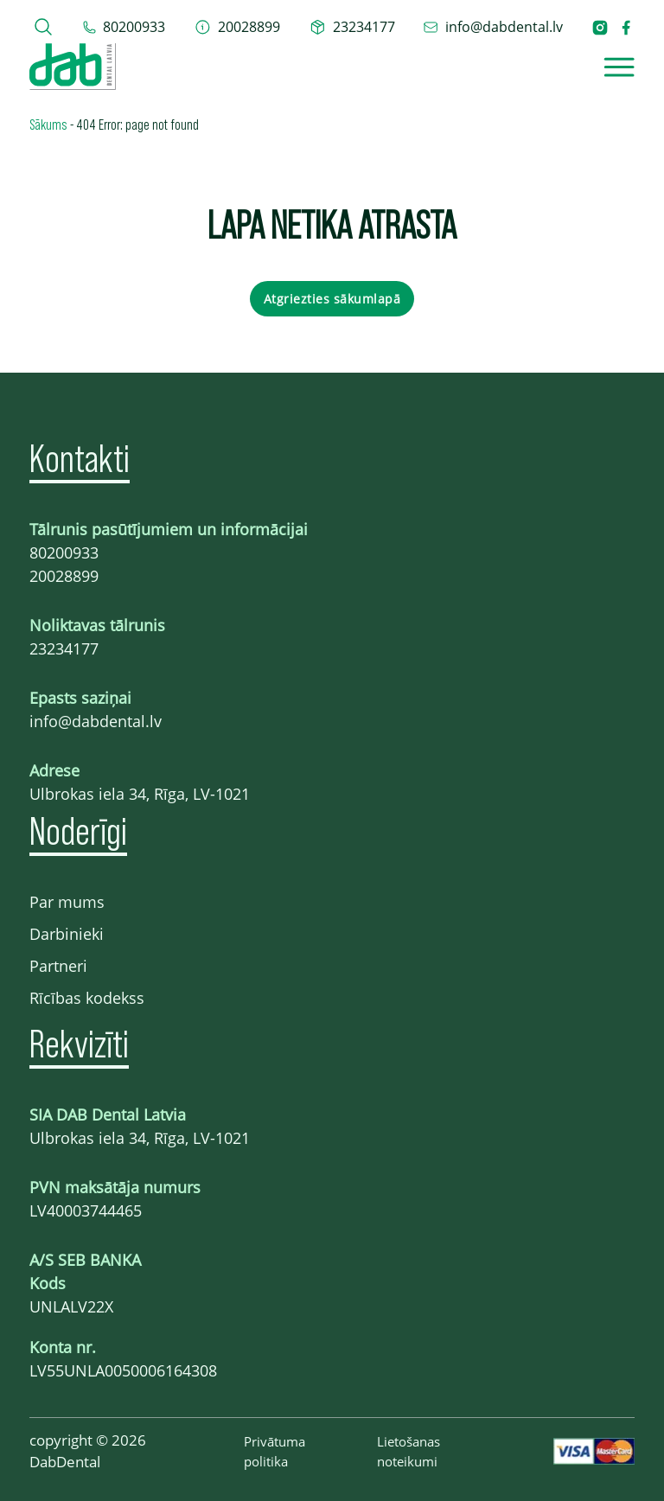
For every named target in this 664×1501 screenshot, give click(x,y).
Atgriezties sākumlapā (332, 299)
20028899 (64, 575)
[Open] (619, 67)
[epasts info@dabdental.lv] (493, 26)
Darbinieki (66, 933)
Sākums (48, 123)
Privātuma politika (274, 1451)
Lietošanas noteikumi (408, 1451)
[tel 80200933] (124, 26)
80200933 (64, 552)
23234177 (64, 648)
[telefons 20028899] (237, 26)
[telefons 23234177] (352, 26)
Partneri (58, 965)
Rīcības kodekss (86, 997)
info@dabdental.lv (95, 721)
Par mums (67, 901)
